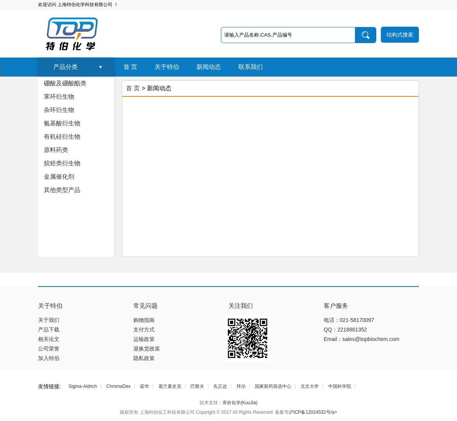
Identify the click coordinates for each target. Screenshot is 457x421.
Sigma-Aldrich (83, 386)
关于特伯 (167, 67)
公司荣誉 (48, 349)
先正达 (220, 386)
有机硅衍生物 (62, 136)
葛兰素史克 (169, 386)
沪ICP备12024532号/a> (313, 412)
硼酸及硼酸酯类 (65, 83)
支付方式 (144, 330)
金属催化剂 (59, 176)
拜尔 (241, 386)
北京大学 (309, 386)
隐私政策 (144, 358)
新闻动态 (209, 67)
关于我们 (48, 320)
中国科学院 (339, 386)
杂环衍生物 (59, 110)
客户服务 (336, 306)
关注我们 (240, 306)
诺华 (144, 386)
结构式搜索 (400, 35)
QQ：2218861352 (345, 330)
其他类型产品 (62, 190)
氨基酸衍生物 (62, 123)
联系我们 (250, 67)
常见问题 (145, 306)
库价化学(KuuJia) (240, 402)
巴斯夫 (197, 386)
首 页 (130, 67)
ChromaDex (118, 386)
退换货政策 (146, 349)
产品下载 (48, 330)
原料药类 (56, 150)
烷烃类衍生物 (62, 163)
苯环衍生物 (59, 96)
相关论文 (48, 339)
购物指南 (144, 320)
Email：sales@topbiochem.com (361, 339)
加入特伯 (48, 358)
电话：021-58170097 (349, 320)
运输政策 (144, 339)
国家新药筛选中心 (273, 386)
